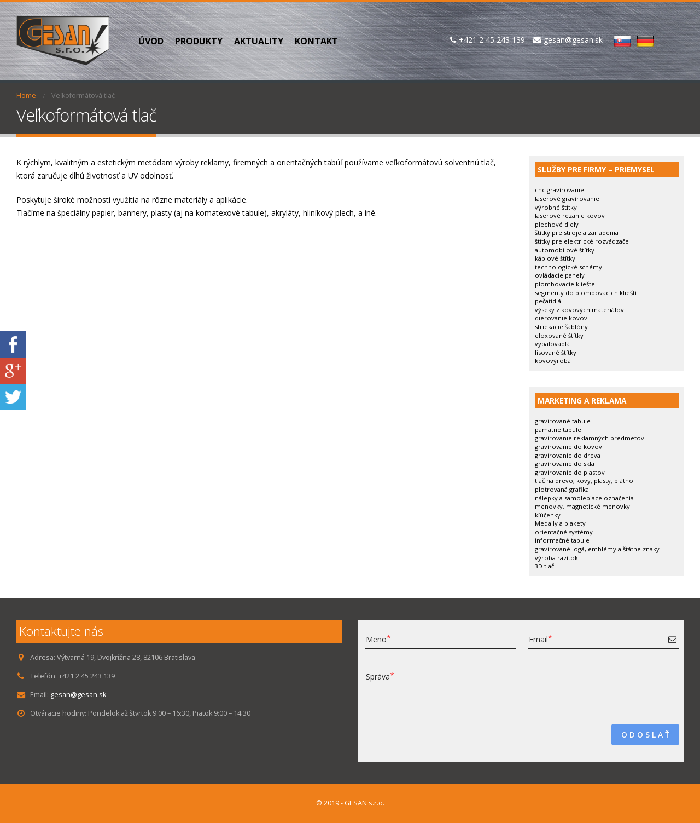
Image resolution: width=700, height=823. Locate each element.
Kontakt (316, 41)
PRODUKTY (199, 41)
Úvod (151, 41)
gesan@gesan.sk (78, 694)
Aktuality (258, 41)
